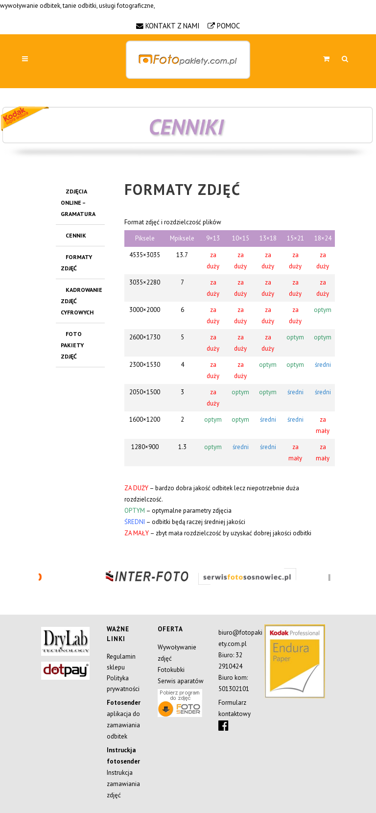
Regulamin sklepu (121, 661)
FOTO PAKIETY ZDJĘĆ (72, 345)
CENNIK (76, 235)
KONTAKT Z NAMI (172, 25)
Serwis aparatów (181, 681)
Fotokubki (171, 670)
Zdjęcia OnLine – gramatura (78, 202)
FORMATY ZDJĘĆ (76, 262)
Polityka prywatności (123, 683)
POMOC (228, 25)
